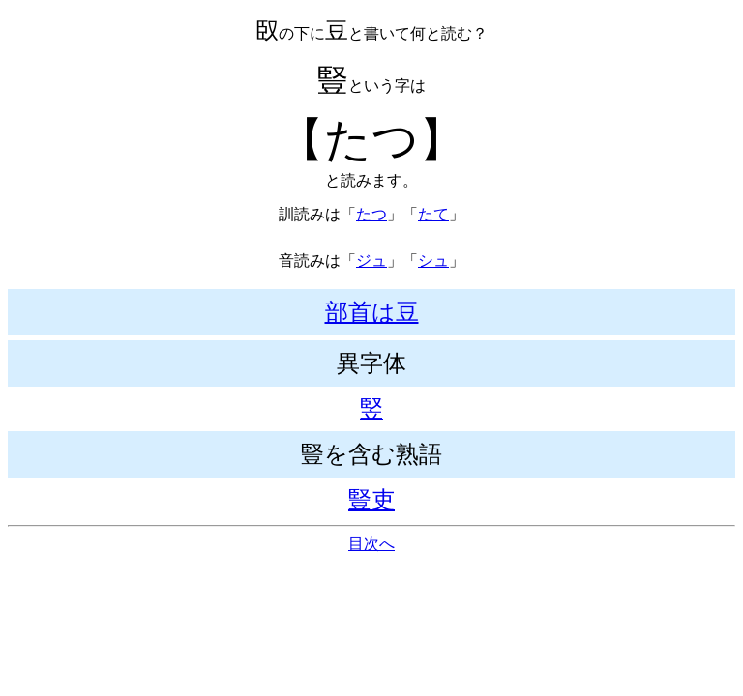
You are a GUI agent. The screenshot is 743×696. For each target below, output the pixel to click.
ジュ (371, 260)
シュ (433, 260)
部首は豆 (372, 312)
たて (433, 214)
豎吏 (371, 499)
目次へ (371, 544)
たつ (371, 214)
